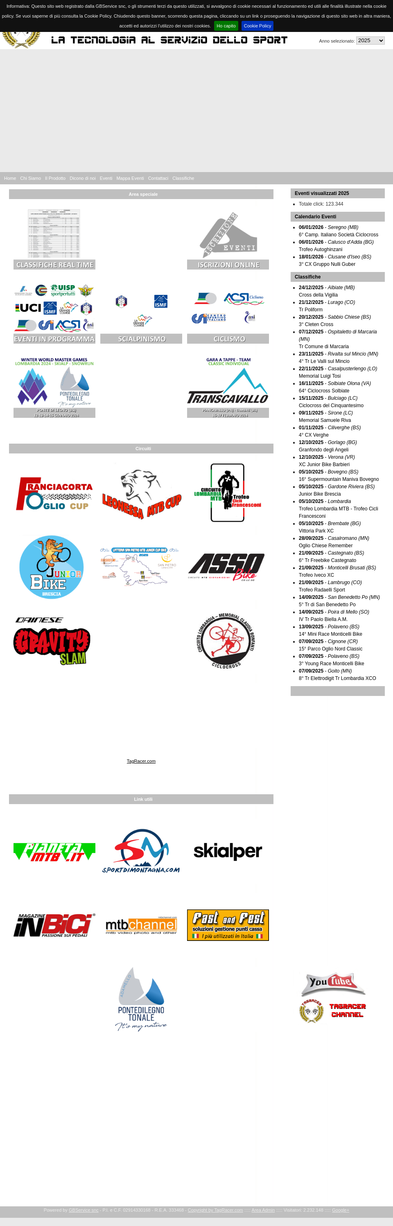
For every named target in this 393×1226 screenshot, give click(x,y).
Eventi (106, 178)
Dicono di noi (83, 178)
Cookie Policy (257, 25)
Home (10, 178)
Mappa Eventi (130, 178)
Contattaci (158, 178)
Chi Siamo (30, 178)
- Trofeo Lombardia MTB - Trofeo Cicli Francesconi (338, 509)
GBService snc (84, 1210)
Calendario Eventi (315, 217)
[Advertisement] (196, 110)
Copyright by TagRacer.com (215, 1210)
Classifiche (183, 178)
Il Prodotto (55, 178)
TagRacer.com (141, 761)
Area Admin (263, 1210)
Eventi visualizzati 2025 (322, 193)
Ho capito (226, 25)
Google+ (340, 1210)
